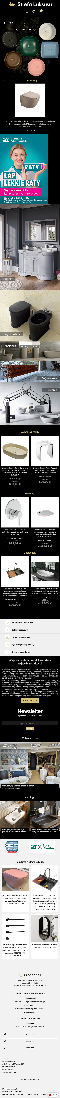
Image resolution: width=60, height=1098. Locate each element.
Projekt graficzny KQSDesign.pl (13, 1094)
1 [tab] (21, 489)
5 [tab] (35, 489)
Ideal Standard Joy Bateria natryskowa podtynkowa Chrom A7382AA (15, 532)
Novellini (49, 540)
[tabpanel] (15, 460)
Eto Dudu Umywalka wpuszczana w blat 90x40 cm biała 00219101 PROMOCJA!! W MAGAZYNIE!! (45, 591)
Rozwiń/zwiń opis (30, 700)
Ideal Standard (19, 538)
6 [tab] (38, 489)
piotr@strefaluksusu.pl (36, 1027)
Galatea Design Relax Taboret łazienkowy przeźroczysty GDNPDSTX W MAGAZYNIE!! (45, 470)
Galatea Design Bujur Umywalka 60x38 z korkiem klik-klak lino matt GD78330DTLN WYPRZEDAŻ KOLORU (15, 471)
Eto (49, 597)
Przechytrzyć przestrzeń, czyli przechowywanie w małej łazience (14, 831)
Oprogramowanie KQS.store (36, 1094)
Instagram (18, 1041)
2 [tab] (25, 489)
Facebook (18, 1034)
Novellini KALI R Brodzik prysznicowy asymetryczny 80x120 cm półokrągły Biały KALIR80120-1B (45, 533)
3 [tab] (28, 489)
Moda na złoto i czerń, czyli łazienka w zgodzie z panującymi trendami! (45, 831)
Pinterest (18, 1047)
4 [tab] (32, 489)
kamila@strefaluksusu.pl (36, 1009)
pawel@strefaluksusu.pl (36, 1002)
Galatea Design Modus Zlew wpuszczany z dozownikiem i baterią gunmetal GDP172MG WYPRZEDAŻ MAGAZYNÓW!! (15, 592)
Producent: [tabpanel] (15, 521)
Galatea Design (15, 479)
